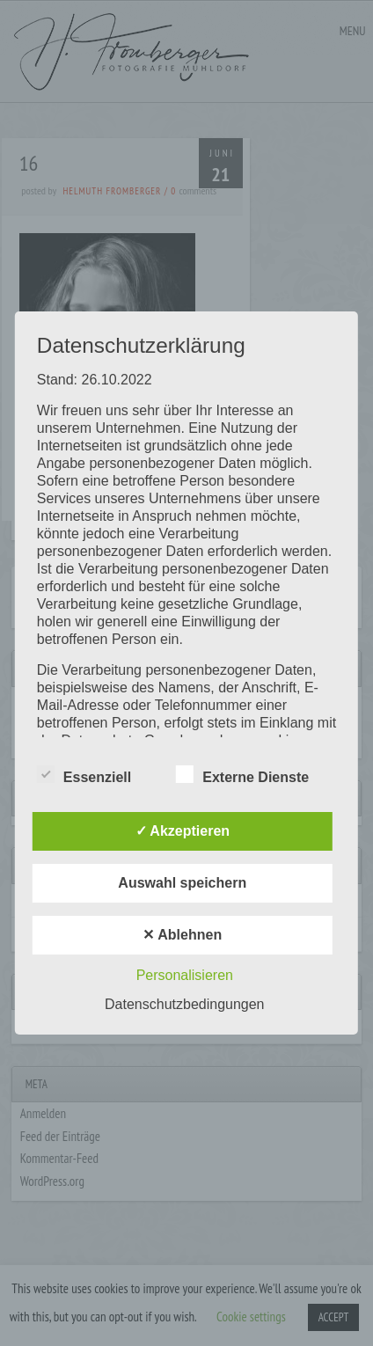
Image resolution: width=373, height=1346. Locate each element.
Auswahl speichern (182, 882)
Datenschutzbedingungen (184, 1004)
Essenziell (84, 775)
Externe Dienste (242, 775)
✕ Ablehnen (182, 934)
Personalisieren (184, 975)
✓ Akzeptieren (182, 830)
